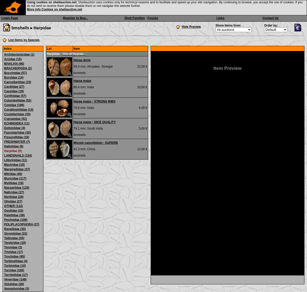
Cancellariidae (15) (17, 82)
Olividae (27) (13, 201)
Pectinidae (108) (15, 220)
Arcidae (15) (13, 59)
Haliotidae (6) (13, 146)
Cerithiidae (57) (15, 96)
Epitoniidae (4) (14, 128)
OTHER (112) (13, 206)
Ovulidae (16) (13, 210)
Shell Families (134, 18)
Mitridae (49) (13, 174)
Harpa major (82, 81)
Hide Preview (191, 27)
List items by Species (24, 40)
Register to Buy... (75, 18)
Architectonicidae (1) (19, 54)
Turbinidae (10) (15, 266)
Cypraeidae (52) (15, 119)
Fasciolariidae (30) (17, 132)
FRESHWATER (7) (17, 142)
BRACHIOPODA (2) (18, 68)
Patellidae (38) (14, 215)
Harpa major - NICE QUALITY (95, 122)
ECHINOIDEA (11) (17, 123)
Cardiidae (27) (14, 86)
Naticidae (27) (14, 192)
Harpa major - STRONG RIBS (94, 101)
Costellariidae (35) (17, 114)
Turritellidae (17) (16, 275)
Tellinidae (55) (14, 238)
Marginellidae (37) (17, 169)
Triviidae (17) (13, 252)
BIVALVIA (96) (14, 64)
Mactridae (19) (14, 165)
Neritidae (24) (13, 197)
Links (220, 18)
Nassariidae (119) (16, 187)
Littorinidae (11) (15, 160)
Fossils (153, 18)
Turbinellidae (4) (16, 261)
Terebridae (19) (15, 243)
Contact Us (271, 18)
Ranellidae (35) (15, 229)
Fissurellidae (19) (16, 137)
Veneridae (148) (15, 279)
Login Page (10, 18)
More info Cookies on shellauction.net (54, 9)
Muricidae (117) (15, 178)
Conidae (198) (14, 105)
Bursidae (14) (13, 77)
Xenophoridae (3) (16, 288)
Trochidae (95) (14, 256)
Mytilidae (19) (13, 183)
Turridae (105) (14, 270)
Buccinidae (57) (15, 73)
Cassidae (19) (14, 91)
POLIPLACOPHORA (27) (21, 224)
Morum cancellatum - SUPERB (96, 143)
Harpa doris (82, 60)
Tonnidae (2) (13, 247)
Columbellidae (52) (17, 100)
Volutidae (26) (14, 284)
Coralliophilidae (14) (18, 109)
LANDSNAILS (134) (18, 155)
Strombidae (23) (15, 233)
